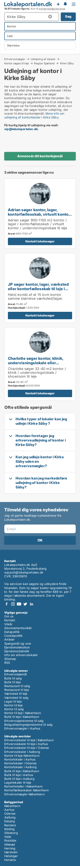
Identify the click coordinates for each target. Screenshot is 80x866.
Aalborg (10, 817)
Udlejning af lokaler (43, 59)
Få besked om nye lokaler (58, 4)
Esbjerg (9, 821)
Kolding (9, 829)
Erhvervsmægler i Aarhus (22, 728)
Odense (9, 813)
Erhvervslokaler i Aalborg (22, 752)
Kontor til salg (14, 709)
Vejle (7, 836)
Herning (9, 848)
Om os (8, 616)
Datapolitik (12, 632)
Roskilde (10, 840)
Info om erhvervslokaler (21, 655)
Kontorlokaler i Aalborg (20, 767)
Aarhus (9, 809)
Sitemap (10, 659)
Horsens (10, 860)
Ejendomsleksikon (17, 647)
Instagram (12, 604)
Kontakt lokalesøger (40, 241)
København (12, 806)
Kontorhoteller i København (23, 786)
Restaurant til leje (16, 690)
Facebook (6, 604)
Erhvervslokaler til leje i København (29, 740)
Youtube (19, 604)
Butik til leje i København (21, 716)
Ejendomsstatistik (16, 651)
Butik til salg (13, 678)
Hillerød (9, 844)
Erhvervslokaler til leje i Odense (26, 747)
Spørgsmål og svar (17, 643)
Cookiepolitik (13, 635)
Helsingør (11, 856)
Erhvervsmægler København (24, 794)
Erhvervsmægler (14, 59)
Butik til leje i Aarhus (18, 775)
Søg (68, 16)
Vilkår (8, 624)
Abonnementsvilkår (18, 628)
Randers (10, 825)
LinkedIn (31, 604)
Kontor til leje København (21, 755)
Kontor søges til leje (16, 63)
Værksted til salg (16, 697)
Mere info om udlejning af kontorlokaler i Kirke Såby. (34, 115)
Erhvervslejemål (15, 674)
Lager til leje (13, 701)
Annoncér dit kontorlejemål (40, 156)
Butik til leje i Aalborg (19, 778)
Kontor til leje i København (22, 713)
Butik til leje (12, 682)
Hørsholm (11, 852)
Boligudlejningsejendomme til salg (28, 724)
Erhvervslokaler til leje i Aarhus (26, 744)
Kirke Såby (67, 63)
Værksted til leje (15, 693)
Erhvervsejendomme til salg (24, 721)
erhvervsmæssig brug (52, 8)
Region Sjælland (44, 63)
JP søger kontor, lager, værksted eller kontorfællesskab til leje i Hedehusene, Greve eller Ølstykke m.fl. (38, 291)
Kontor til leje (13, 705)
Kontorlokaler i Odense (20, 763)
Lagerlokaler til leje (17, 782)
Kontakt (9, 620)
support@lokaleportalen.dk (23, 572)
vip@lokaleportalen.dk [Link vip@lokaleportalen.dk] (21, 129)
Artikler (9, 639)
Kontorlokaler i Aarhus (19, 759)
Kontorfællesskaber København (26, 790)
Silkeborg (11, 833)
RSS (7, 662)
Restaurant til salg (17, 686)
